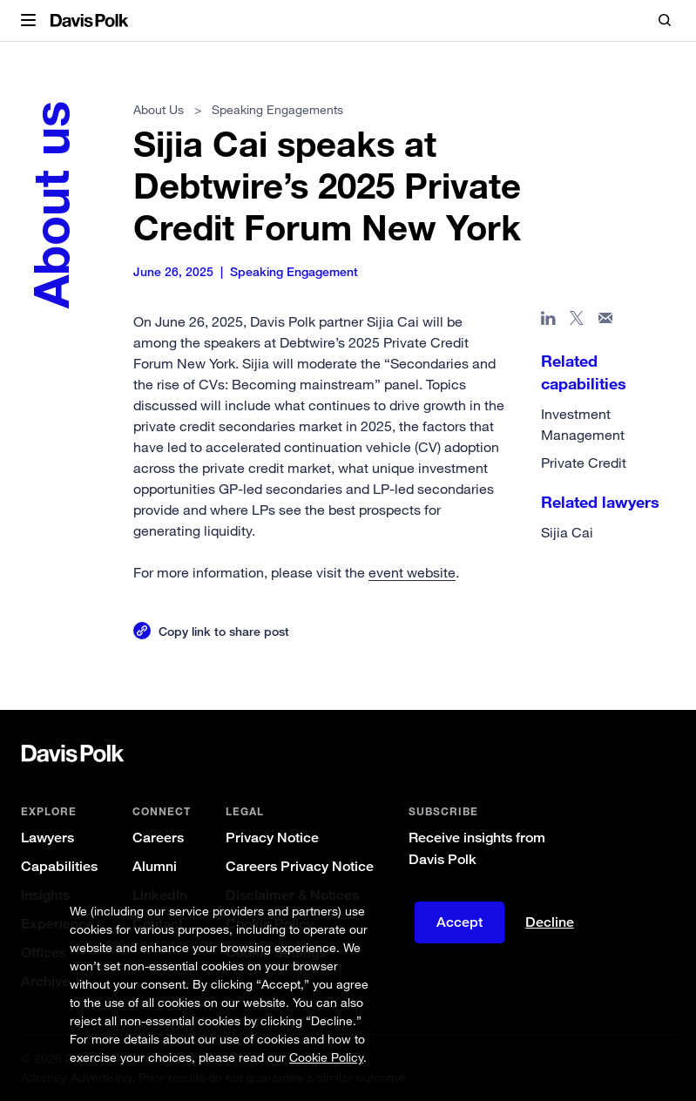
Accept (459, 922)
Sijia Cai (567, 532)
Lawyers (47, 837)
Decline (549, 922)
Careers (158, 837)
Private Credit (583, 462)
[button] (28, 20)
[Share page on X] (577, 321)
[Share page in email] (605, 321)
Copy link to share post (224, 631)
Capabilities (59, 866)
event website (412, 572)
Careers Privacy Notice (300, 866)
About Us (158, 109)
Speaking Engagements (278, 109)
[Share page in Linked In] (548, 321)
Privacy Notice (272, 837)
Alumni (154, 866)
